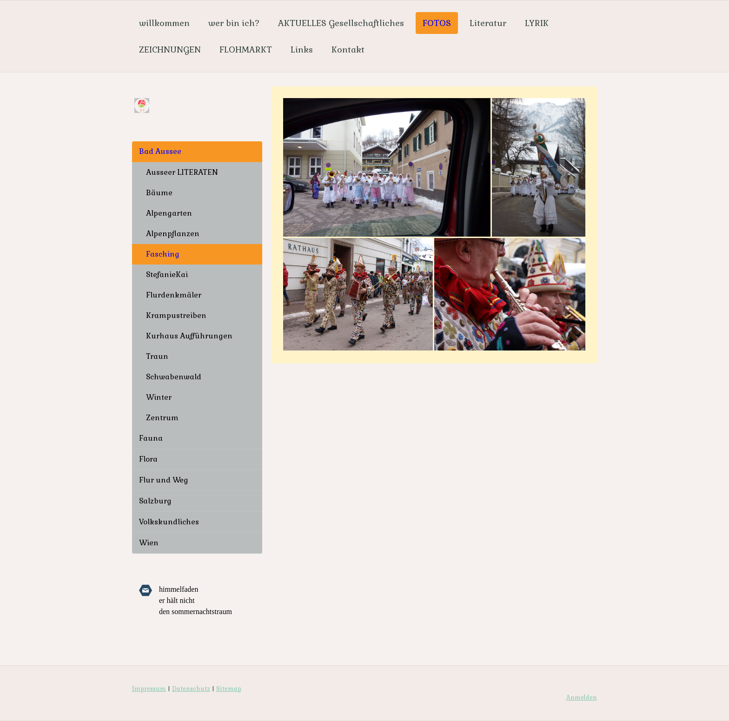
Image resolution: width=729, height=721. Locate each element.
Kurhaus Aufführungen (189, 336)
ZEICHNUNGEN (170, 49)
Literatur (488, 23)
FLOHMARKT (245, 49)
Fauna (151, 438)
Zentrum (162, 418)
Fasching (162, 254)
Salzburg (155, 501)
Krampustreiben (176, 315)
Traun (157, 356)
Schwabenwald (173, 377)
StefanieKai (167, 274)
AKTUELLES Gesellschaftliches (341, 23)
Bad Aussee (160, 151)
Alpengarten (169, 213)
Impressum (149, 689)
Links (302, 49)
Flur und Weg (163, 480)
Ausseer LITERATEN (182, 172)
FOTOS (437, 23)
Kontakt (347, 49)
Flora (148, 459)
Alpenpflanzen (172, 233)
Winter (159, 397)
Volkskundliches (169, 522)
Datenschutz (191, 689)
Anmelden (581, 697)
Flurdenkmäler (173, 295)
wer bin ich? (233, 23)
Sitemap (228, 689)
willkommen (164, 23)
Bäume (159, 193)
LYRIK (537, 23)
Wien (149, 543)
